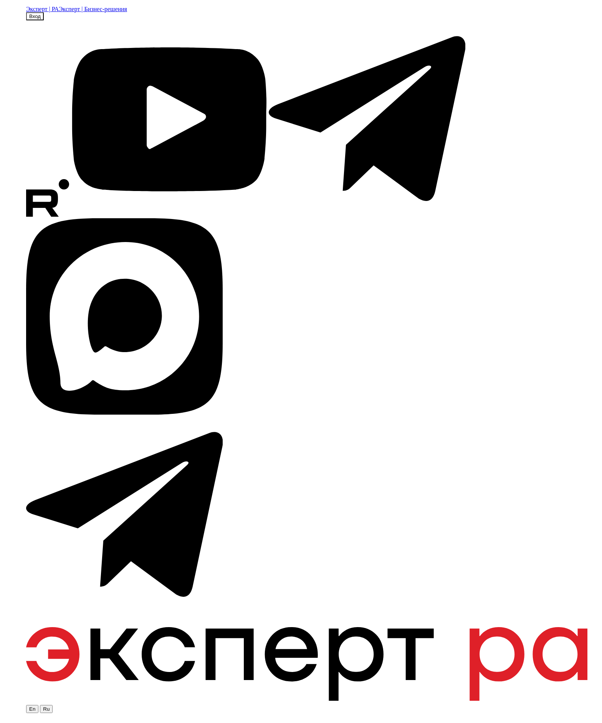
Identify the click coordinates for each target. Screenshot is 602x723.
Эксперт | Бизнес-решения (93, 9)
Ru (46, 709)
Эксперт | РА (42, 9)
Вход (35, 16)
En (32, 709)
